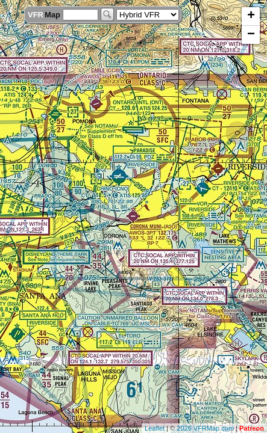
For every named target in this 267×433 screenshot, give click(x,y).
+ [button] (251, 16)
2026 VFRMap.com (205, 428)
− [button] (251, 35)
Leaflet (155, 428)
